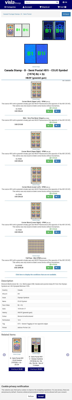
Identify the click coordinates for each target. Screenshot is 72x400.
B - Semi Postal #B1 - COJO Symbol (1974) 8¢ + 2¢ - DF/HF (17, 361)
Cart (49, 111)
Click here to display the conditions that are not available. (36, 275)
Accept (41, 396)
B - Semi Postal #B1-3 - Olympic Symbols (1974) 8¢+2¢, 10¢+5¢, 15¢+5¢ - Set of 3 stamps (36, 361)
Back (66, 14)
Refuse (31, 396)
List (57, 111)
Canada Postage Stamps (11, 14)
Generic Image (36, 66)
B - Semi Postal (26, 14)
